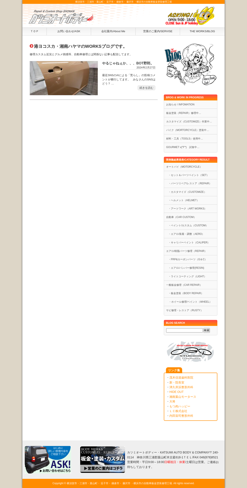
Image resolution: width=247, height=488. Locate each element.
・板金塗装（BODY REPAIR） (185, 293)
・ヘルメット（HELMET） (183, 200)
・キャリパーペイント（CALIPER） (189, 242)
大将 (172, 401)
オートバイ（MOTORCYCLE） (184, 166)
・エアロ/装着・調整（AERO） (186, 233)
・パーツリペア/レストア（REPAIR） (190, 183)
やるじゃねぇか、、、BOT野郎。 (128, 63)
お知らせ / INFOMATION (180, 104)
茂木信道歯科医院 (181, 377)
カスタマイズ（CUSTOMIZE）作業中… (189, 121)
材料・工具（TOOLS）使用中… (184, 138)
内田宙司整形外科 (181, 415)
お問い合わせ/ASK (68, 31)
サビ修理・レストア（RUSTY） (184, 310)
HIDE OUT (176, 392)
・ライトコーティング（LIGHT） (187, 276)
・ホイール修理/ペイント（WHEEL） (189, 301)
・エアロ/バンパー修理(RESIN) (186, 267)
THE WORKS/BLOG (202, 31)
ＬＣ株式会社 (178, 411)
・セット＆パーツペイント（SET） (188, 175)
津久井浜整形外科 (181, 387)
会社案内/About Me (113, 31)
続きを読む (146, 87)
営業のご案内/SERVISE (158, 31)
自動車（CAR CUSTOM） (181, 217)
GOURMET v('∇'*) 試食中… (182, 147)
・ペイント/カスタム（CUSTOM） (188, 225)
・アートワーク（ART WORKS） (187, 208)
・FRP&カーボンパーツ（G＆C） (187, 259)
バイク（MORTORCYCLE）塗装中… (187, 130)
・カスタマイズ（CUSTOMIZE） (187, 191)
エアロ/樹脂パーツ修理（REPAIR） (186, 251)
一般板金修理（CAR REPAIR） (184, 284)
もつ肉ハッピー (179, 406)
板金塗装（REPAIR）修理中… (183, 113)
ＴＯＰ (34, 31)
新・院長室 (176, 382)
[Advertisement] (94, 149)
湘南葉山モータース (182, 396)
